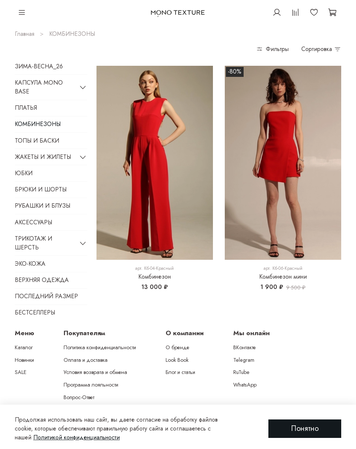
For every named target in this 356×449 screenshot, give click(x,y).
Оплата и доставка (86, 360)
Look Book (177, 360)
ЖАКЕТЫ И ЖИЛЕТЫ (43, 157)
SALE (21, 372)
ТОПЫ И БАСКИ (37, 140)
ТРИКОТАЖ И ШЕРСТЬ (33, 243)
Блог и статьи (180, 372)
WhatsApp (245, 384)
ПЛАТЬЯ (26, 107)
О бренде (177, 347)
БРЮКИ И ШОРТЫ (41, 189)
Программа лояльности (91, 384)
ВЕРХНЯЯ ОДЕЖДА (42, 280)
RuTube (241, 372)
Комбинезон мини (283, 276)
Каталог (24, 347)
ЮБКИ (24, 173)
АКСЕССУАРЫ (33, 222)
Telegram (243, 360)
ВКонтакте (244, 347)
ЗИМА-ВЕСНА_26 (39, 66)
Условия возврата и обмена (95, 372)
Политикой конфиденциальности (76, 437)
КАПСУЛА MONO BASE (39, 87)
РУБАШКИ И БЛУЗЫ (42, 205)
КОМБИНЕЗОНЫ (38, 124)
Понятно (305, 428)
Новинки (24, 360)
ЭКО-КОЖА (30, 263)
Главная (24, 34)
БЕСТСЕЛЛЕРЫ (35, 312)
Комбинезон (154, 276)
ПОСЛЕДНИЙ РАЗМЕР (46, 296)
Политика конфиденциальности (100, 347)
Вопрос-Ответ (79, 397)
